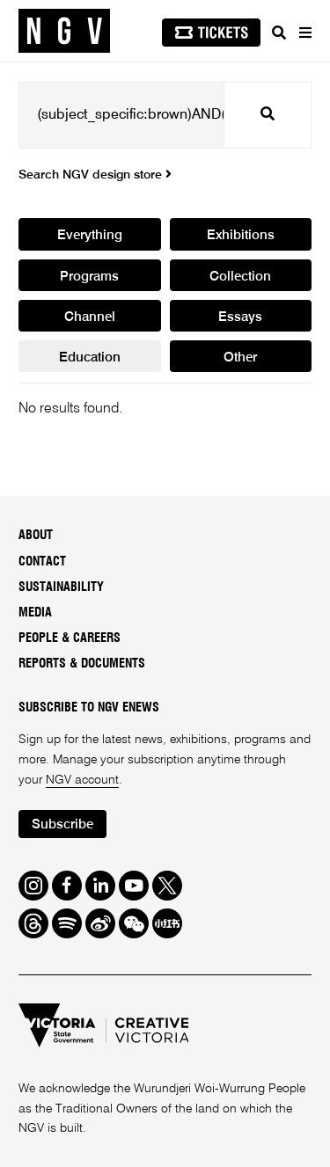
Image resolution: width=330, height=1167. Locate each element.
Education (90, 357)
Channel (89, 317)
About (35, 535)
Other (240, 357)
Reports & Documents (81, 664)
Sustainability (61, 587)
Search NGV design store (95, 175)
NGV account (82, 780)
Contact (42, 562)
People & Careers (69, 638)
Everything (89, 235)
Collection (240, 276)
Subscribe (62, 824)
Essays (240, 317)
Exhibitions (241, 235)
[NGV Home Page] (64, 31)
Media (35, 613)
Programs (89, 276)
